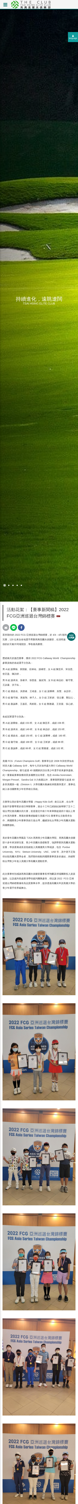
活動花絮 (15, 609)
